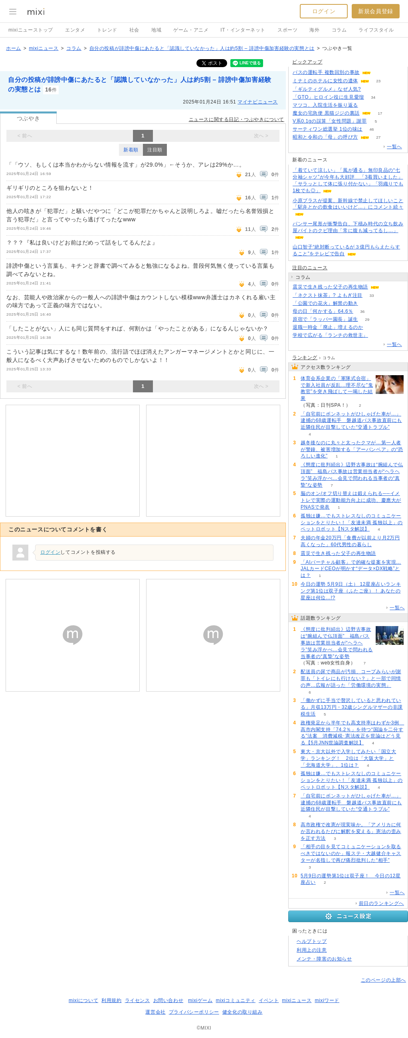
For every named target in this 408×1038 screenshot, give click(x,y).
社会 (134, 30)
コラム (339, 30)
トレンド (107, 30)
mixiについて (83, 1000)
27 (378, 137)
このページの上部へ (383, 980)
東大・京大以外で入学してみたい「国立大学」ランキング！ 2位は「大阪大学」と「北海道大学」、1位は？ (348, 758)
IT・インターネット (242, 30)
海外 (314, 30)
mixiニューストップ (30, 30)
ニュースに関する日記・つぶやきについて (236, 119)
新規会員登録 (375, 11)
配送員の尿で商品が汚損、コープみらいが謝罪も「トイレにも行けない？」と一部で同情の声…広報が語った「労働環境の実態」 (351, 678)
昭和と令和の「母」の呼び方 (325, 137)
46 (371, 129)
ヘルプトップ (312, 941)
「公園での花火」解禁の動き (325, 303)
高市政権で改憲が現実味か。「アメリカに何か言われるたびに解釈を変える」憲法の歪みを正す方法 (351, 831)
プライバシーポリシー (194, 1012)
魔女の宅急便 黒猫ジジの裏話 (326, 113)
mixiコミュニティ (235, 1000)
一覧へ (394, 146)
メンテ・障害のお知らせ (324, 959)
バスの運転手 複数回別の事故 (326, 72)
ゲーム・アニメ (190, 30)
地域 (156, 30)
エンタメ (75, 30)
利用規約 (111, 1000)
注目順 (154, 150)
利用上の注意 (312, 950)
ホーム (13, 48)
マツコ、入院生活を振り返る (325, 105)
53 (367, 105)
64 (370, 89)
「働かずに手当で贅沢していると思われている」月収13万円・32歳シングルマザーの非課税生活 (352, 707)
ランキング (304, 357)
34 (373, 97)
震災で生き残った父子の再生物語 (330, 287)
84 (377, 335)
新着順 (131, 150)
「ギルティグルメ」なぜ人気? (327, 89)
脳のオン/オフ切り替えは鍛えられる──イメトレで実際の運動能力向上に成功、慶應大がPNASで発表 (351, 500)
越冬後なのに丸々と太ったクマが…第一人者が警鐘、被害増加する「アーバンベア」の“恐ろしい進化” (352, 449)
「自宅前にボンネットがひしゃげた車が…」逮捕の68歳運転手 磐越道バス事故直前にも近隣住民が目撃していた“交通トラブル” (351, 420)
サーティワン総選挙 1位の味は (327, 129)
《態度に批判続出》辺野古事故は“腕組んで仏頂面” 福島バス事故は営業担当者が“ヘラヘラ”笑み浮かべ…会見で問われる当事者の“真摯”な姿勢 (337, 642)
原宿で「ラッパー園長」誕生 (325, 319)
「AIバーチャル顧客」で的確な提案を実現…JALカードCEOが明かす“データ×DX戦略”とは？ (351, 569)
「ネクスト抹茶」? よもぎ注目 (327, 295)
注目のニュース (309, 267)
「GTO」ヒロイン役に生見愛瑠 (328, 97)
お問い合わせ (168, 1000)
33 (371, 295)
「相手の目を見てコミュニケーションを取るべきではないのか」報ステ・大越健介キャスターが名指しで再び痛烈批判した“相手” (351, 853)
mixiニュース (43, 48)
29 (367, 319)
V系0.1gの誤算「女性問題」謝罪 (330, 121)
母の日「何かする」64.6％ (323, 311)
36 (362, 311)
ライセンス (137, 1000)
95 (372, 327)
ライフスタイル (376, 30)
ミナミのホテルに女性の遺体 (325, 81)
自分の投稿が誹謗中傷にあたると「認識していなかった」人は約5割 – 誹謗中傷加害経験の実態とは (202, 48)
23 (378, 81)
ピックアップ (307, 62)
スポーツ (287, 30)
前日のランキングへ (381, 903)
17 (380, 113)
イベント (269, 1000)
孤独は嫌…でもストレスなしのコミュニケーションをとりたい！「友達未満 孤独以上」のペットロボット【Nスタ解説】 (352, 522)
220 (367, 303)
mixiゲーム (200, 1000)
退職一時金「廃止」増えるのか (328, 327)
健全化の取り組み (242, 1012)
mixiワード (327, 1000)
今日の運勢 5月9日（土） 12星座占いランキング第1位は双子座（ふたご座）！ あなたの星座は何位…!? (351, 591)
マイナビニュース (258, 102)
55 (380, 72)
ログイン (323, 11)
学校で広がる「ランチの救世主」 (330, 335)
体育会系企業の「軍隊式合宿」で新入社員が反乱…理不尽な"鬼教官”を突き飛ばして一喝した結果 (337, 388)
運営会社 (155, 1012)
